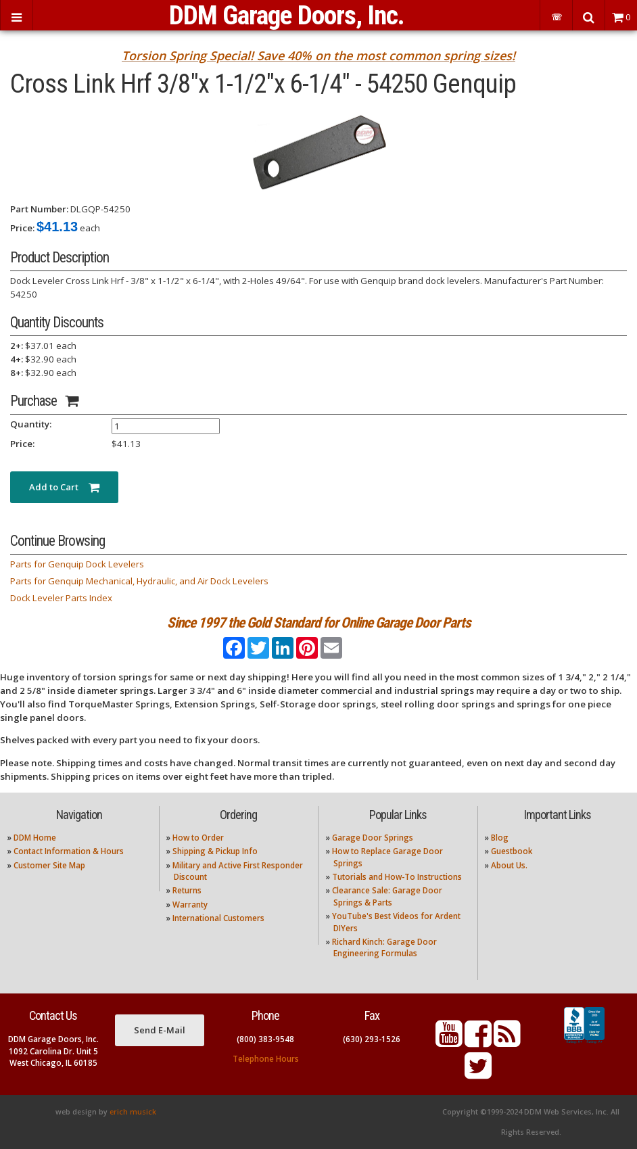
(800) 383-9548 (265, 1039)
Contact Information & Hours (69, 851)
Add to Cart (64, 487)
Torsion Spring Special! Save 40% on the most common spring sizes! (318, 55)
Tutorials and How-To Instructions (397, 877)
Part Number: (39, 209)
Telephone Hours (266, 1059)
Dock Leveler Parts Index (61, 598)
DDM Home (35, 838)
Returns (187, 890)
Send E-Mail (159, 1030)
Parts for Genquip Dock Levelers (77, 564)
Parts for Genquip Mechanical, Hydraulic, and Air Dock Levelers (139, 581)
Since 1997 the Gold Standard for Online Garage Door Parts (319, 622)
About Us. (509, 865)
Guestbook (511, 851)
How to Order (198, 838)
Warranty (190, 904)
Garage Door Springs (372, 838)
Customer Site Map (49, 865)
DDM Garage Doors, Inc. (286, 15)
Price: (22, 228)
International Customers (218, 918)
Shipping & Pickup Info (215, 851)
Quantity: (30, 424)
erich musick (133, 1112)
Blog (500, 838)
